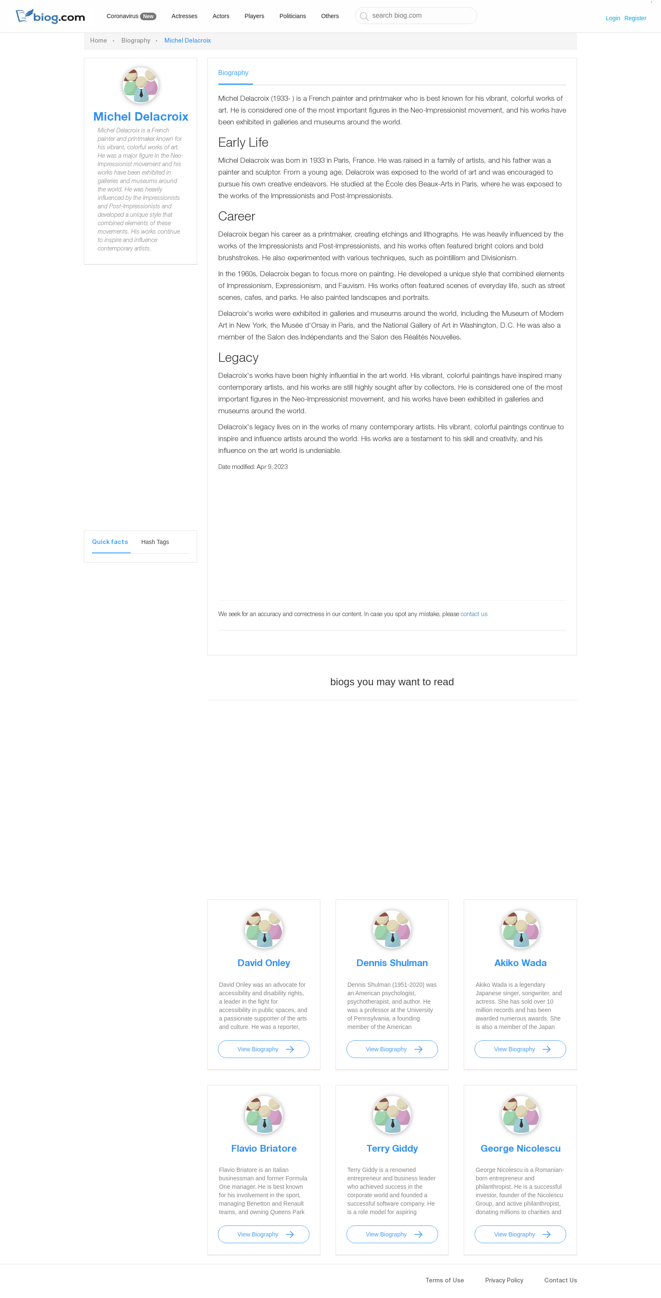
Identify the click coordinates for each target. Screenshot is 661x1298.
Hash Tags (155, 542)
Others (330, 16)
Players (254, 16)
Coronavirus (131, 16)
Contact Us (560, 1281)
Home (98, 41)
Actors (221, 16)
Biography (135, 41)
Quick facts (110, 543)
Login (613, 18)
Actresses (184, 16)
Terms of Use (444, 1281)
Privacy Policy (504, 1281)
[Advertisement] (140, 404)
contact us (474, 615)
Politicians (292, 16)
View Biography (257, 1049)
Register (635, 18)
